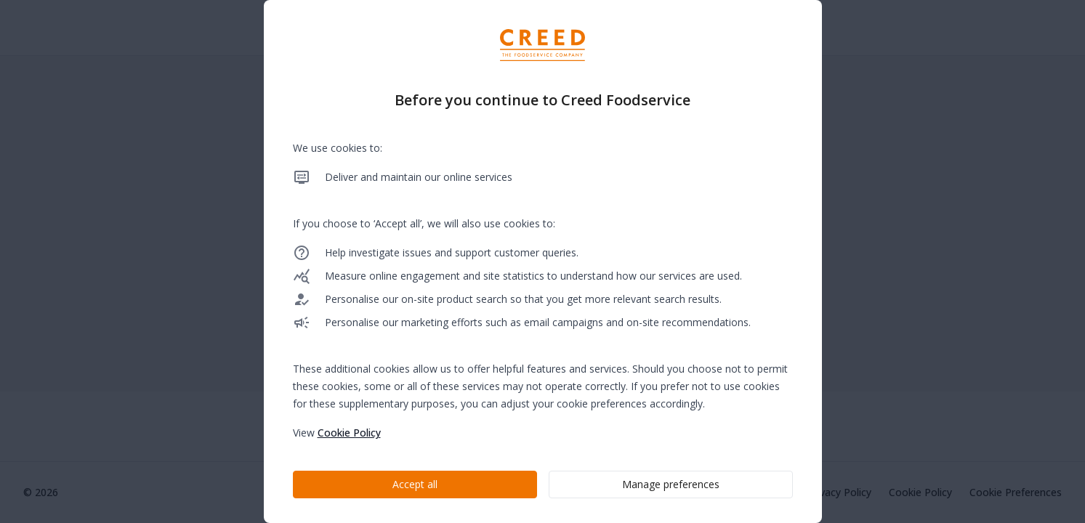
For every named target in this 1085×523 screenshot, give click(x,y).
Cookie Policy (349, 432)
